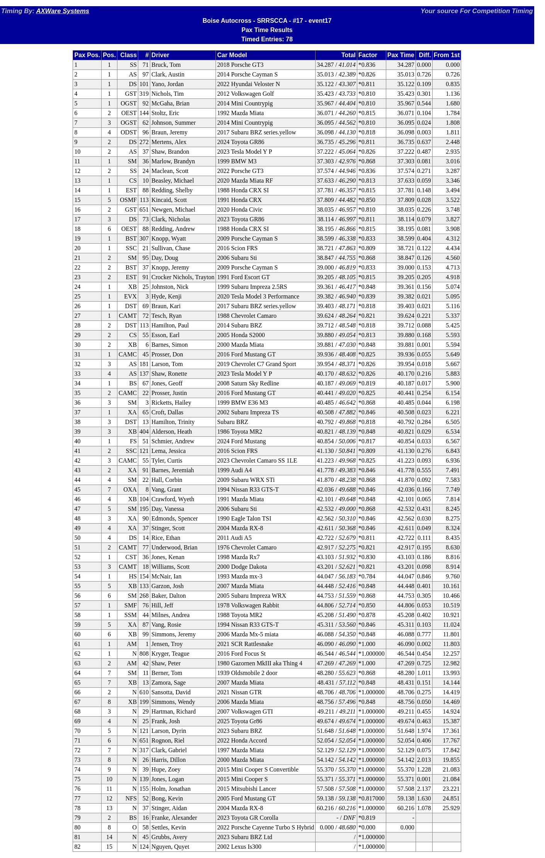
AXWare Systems (62, 11)
